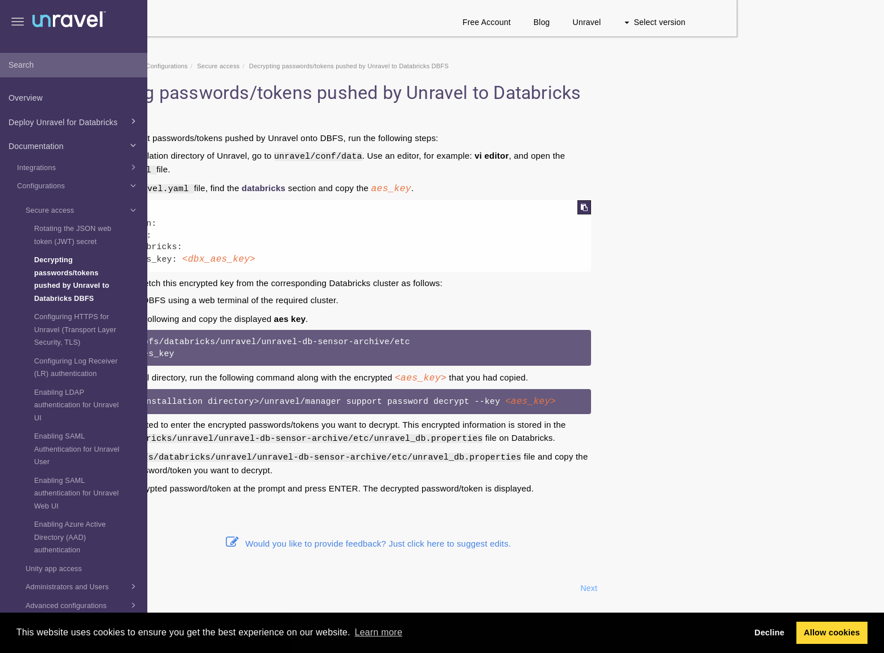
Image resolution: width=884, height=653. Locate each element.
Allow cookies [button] (832, 632)
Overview (26, 97)
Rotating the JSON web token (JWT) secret (72, 235)
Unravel (734, 22)
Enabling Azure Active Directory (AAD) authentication (70, 537)
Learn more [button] (378, 632)
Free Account (634, 22)
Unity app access (54, 569)
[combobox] (73, 65)
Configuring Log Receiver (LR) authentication (76, 367)
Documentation (74, 145)
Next (736, 588)
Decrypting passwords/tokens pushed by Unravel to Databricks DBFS (71, 279)
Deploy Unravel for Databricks (74, 121)
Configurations (78, 185)
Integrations (78, 167)
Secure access (82, 210)
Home (222, 66)
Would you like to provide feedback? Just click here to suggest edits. (516, 543)
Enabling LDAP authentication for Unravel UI (76, 405)
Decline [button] (769, 632)
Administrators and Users (82, 586)
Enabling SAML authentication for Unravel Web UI (76, 493)
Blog (689, 22)
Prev (178, 588)
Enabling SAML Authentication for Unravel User (76, 449)
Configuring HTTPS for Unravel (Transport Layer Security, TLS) (75, 329)
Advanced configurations (82, 605)
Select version (802, 22)
